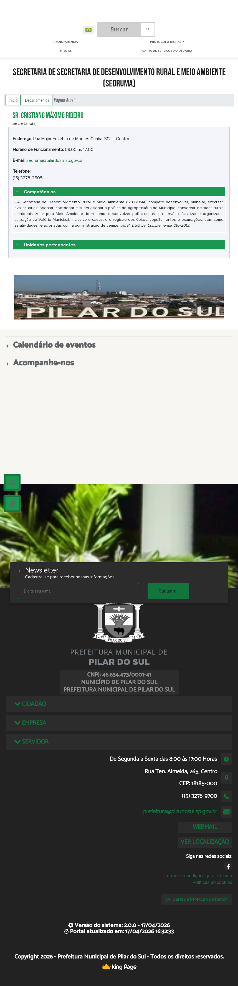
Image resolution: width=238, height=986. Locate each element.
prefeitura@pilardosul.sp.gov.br (180, 811)
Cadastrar (168, 591)
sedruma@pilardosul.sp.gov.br (54, 160)
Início (13, 100)
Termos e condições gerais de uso (198, 875)
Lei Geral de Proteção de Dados (197, 899)
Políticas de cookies (212, 882)
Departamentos (37, 100)
